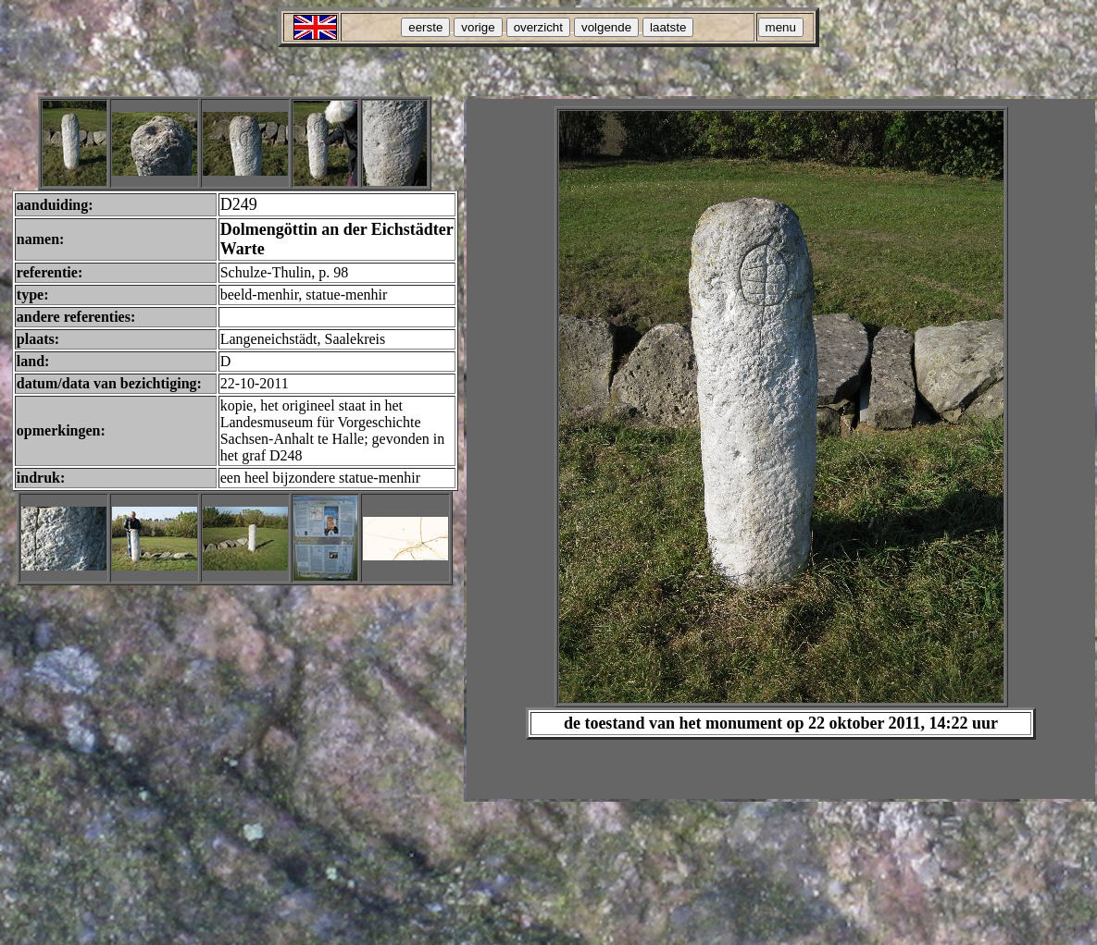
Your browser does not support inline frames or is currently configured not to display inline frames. (781, 449)
